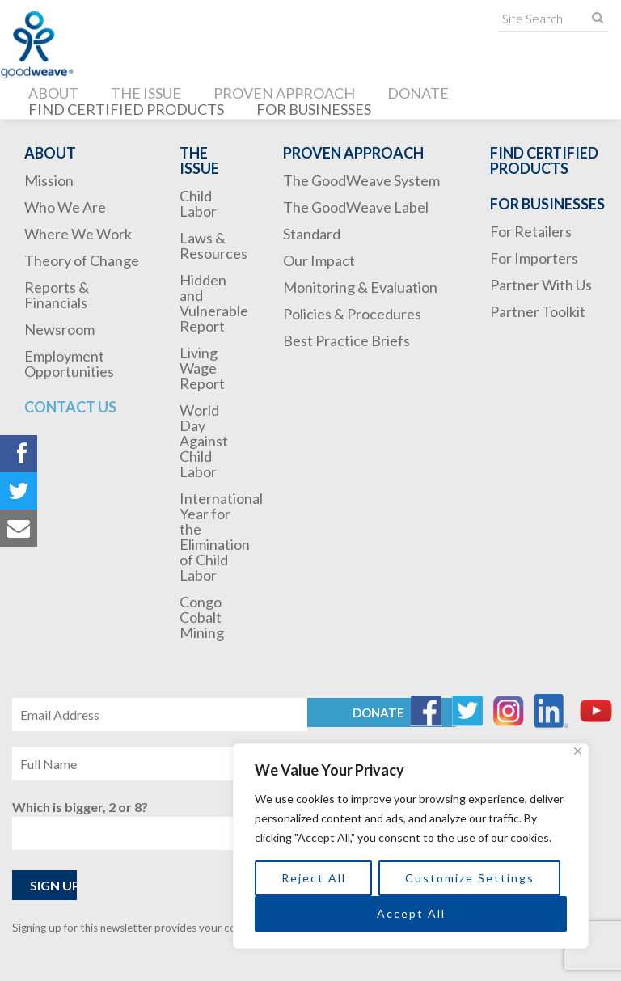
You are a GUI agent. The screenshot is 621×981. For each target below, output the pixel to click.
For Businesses (313, 109)
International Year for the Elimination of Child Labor (221, 536)
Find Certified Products (126, 109)
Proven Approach (284, 93)
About (53, 93)
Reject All (313, 878)
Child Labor (198, 203)
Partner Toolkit (537, 311)
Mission (49, 180)
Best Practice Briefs (346, 340)
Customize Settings (469, 878)
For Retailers (531, 231)
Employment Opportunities (69, 363)
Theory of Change (81, 260)
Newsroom (59, 329)
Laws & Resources (213, 245)
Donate (418, 93)
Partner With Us (541, 285)
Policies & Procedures (352, 314)
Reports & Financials (56, 294)
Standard (311, 234)
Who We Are (65, 207)
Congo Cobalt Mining (202, 617)
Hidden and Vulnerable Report (214, 303)
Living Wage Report (202, 368)
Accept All (411, 913)
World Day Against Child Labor (204, 440)
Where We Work (78, 234)
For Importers (534, 258)
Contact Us (70, 407)
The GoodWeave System (361, 180)
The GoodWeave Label (356, 207)
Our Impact (319, 260)
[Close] (577, 751)
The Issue (146, 93)
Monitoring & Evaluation (360, 287)
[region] (411, 846)
